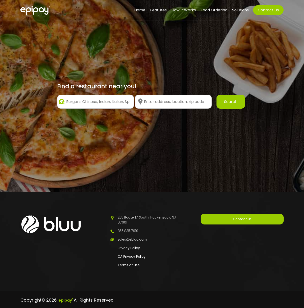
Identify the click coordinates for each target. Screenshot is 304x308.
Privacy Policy (129, 248)
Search (230, 101)
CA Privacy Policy (132, 256)
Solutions (240, 10)
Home (139, 10)
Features (158, 10)
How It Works (183, 10)
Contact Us (268, 10)
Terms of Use (129, 265)
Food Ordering (214, 10)
